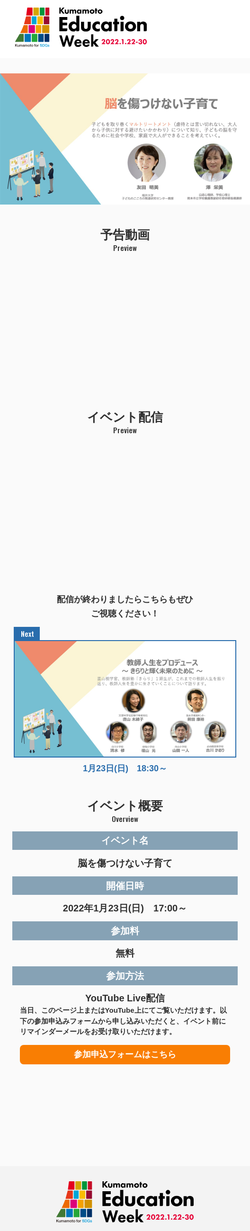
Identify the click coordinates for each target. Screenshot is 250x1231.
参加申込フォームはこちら (125, 1054)
